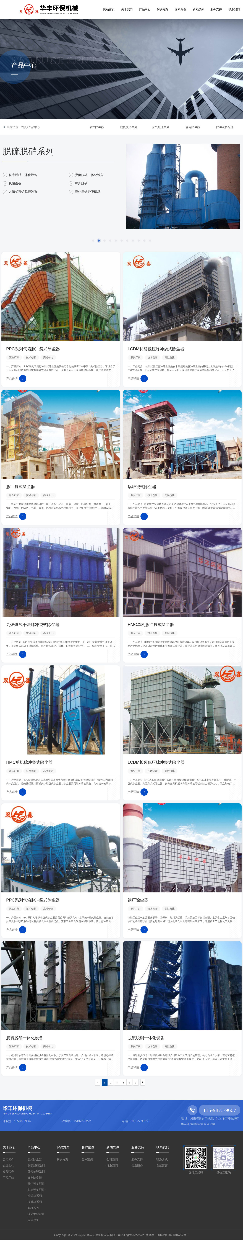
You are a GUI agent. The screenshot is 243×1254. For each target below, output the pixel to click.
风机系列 (33, 1221)
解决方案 (63, 1161)
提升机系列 (35, 1215)
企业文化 (8, 1179)
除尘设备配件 (224, 127)
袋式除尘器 (97, 127)
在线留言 (162, 1179)
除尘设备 (33, 1233)
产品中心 (34, 127)
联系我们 (162, 1161)
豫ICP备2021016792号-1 (173, 1248)
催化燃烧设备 (36, 1227)
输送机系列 (35, 1209)
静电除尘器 (193, 127)
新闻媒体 (112, 1161)
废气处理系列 (160, 127)
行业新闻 (112, 1179)
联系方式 (162, 1173)
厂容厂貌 (8, 1191)
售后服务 (137, 1179)
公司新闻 (112, 1173)
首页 (24, 127)
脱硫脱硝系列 (128, 127)
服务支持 (137, 1161)
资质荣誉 (8, 1185)
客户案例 (88, 1161)
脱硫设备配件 (36, 1203)
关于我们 (9, 1161)
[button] (93, 240)
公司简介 (8, 1173)
